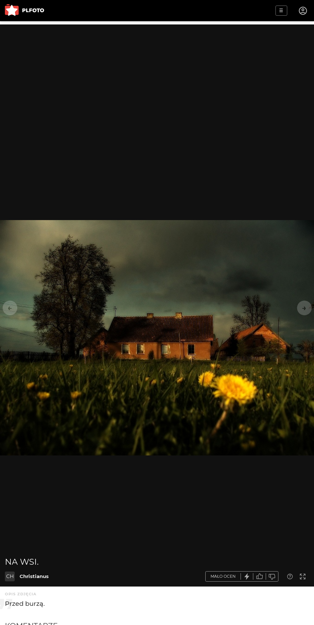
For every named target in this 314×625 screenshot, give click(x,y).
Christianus (34, 576)
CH (10, 576)
